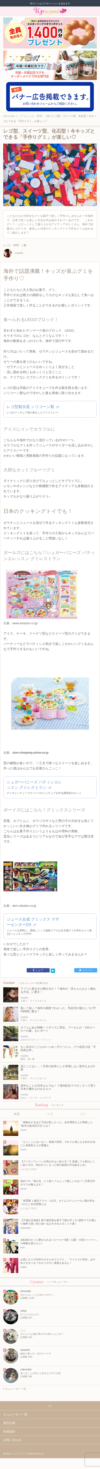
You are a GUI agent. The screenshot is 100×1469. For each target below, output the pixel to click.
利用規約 (9, 1431)
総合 (83, 1114)
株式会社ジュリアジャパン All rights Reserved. (23, 1454)
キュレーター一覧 (14, 1388)
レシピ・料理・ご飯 (38, 116)
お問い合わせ (12, 1440)
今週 (50, 1114)
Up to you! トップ (13, 116)
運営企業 (9, 1423)
